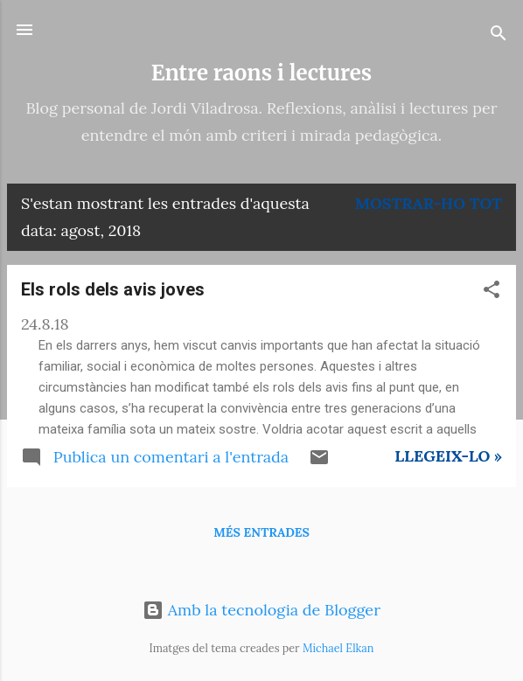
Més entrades (261, 532)
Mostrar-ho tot (428, 203)
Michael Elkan (338, 648)
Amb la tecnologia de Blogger (261, 610)
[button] (491, 292)
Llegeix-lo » (448, 456)
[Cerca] (498, 35)
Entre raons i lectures (261, 73)
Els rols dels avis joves (113, 289)
